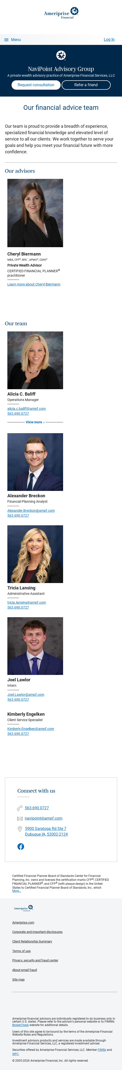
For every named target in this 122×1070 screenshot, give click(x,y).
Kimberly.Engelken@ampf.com (30, 729)
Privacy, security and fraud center (35, 960)
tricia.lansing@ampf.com (26, 602)
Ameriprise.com (23, 922)
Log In (109, 39)
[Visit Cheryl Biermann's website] (35, 213)
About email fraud (24, 970)
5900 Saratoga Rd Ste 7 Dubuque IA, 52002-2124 (46, 831)
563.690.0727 (18, 413)
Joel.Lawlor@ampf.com (25, 695)
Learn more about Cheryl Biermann (33, 284)
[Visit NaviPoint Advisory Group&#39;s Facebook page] (20, 847)
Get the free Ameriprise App (64, 1004)
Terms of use (21, 951)
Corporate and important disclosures (37, 932)
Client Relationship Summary (32, 941)
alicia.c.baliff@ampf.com (26, 409)
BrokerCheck (20, 1025)
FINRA (102, 1050)
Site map (18, 979)
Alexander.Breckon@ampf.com (31, 511)
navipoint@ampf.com (43, 818)
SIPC (15, 1054)
